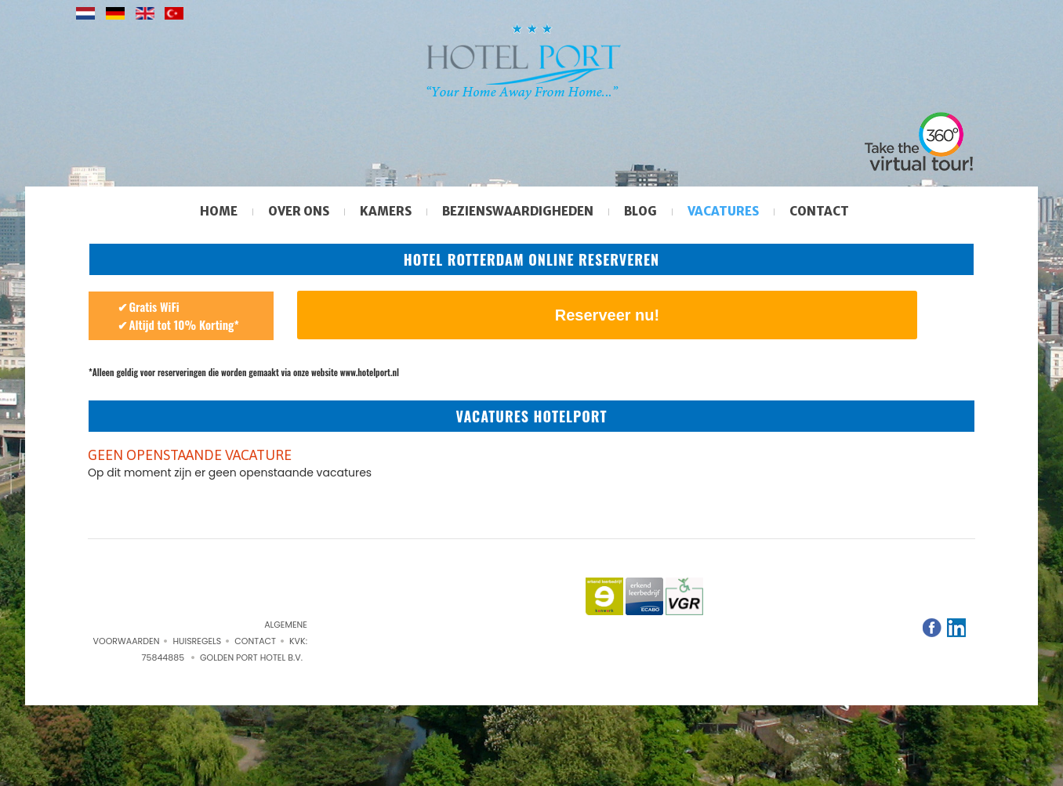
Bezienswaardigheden (517, 211)
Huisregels (196, 641)
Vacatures (723, 211)
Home (219, 211)
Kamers (386, 211)
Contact (819, 211)
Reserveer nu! (607, 315)
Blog (640, 211)
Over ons (298, 211)
